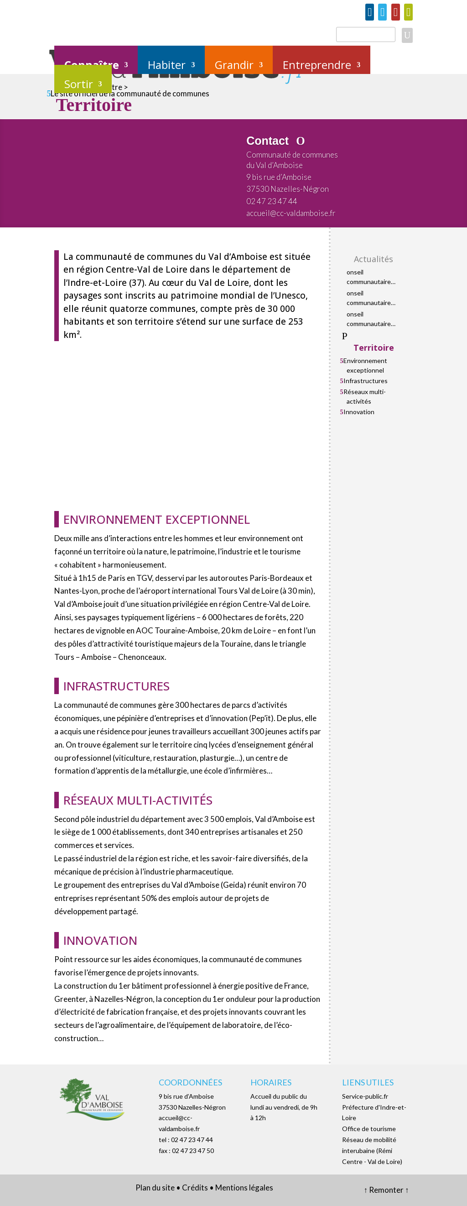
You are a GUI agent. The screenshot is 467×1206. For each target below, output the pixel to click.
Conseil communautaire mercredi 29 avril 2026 (370, 298)
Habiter (167, 65)
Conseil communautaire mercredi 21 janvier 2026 (373, 319)
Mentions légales (244, 1187)
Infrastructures (365, 380)
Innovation (358, 412)
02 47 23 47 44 (271, 201)
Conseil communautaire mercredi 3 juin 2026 (375, 277)
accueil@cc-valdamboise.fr (291, 213)
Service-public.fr (365, 1096)
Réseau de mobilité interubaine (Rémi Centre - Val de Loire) (372, 1150)
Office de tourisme (369, 1128)
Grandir (234, 65)
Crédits (195, 1187)
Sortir (78, 84)
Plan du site (155, 1187)
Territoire (373, 347)
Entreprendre (317, 65)
